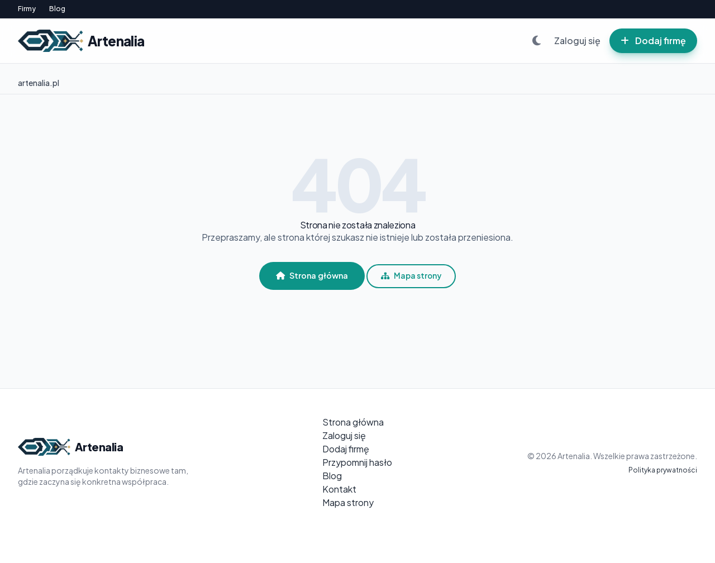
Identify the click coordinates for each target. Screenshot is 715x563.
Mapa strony (411, 275)
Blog (57, 8)
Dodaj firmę (653, 40)
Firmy (27, 8)
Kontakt (339, 489)
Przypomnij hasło (357, 462)
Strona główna (312, 275)
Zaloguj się (577, 40)
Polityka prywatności (662, 470)
